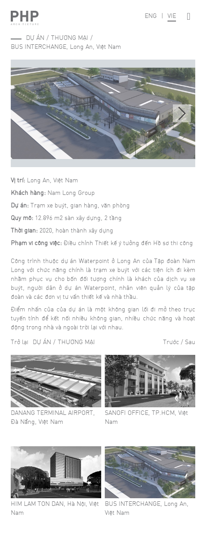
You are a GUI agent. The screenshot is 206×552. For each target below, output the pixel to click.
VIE (171, 15)
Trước (171, 341)
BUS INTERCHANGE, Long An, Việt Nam (66, 46)
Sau (190, 341)
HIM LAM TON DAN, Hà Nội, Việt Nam (55, 507)
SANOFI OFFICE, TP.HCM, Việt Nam (146, 416)
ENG (151, 15)
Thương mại (69, 37)
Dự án (35, 37)
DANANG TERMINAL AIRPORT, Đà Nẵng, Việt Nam (53, 416)
